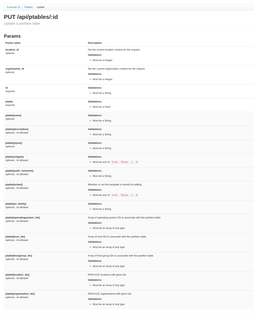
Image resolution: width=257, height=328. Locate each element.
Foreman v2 (13, 7)
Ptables (28, 7)
